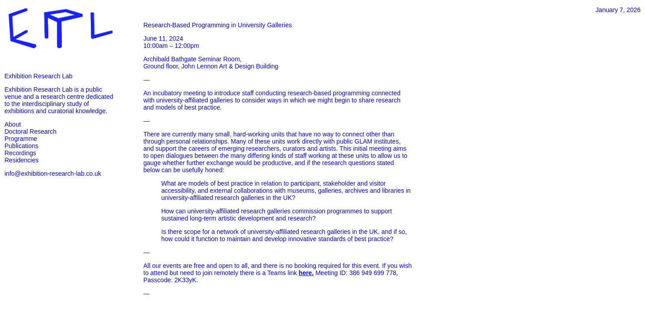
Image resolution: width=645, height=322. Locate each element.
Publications (21, 145)
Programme (20, 138)
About (12, 124)
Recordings (20, 153)
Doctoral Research (30, 131)
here (305, 272)
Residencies (21, 160)
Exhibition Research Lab (38, 76)
